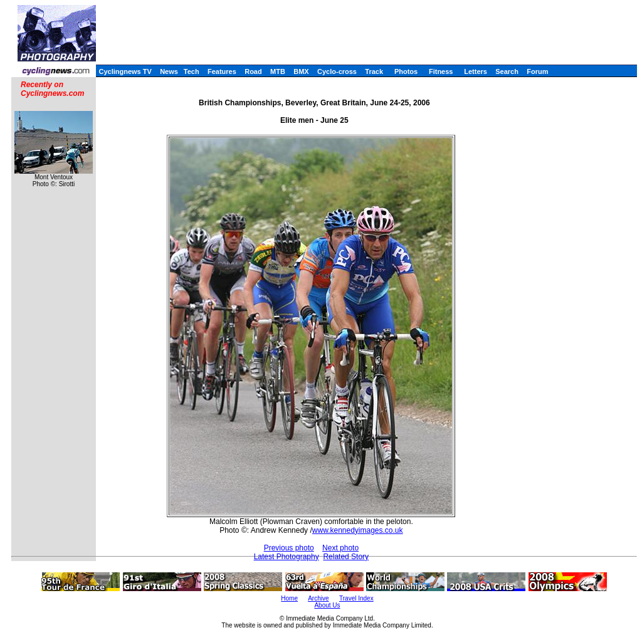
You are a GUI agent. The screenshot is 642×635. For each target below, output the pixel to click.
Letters (475, 71)
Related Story (346, 556)
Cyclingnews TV (124, 71)
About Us (327, 605)
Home (289, 598)
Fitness (441, 71)
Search (506, 71)
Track (374, 71)
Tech (191, 71)
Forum (537, 71)
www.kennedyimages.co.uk (357, 530)
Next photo (340, 547)
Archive (318, 598)
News (169, 71)
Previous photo (289, 547)
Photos (406, 71)
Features (222, 71)
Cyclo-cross (337, 71)
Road (253, 71)
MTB (277, 71)
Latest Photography (286, 556)
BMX (300, 71)
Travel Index (356, 598)
